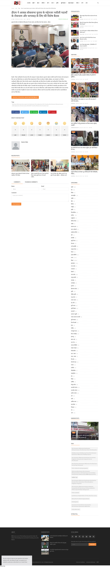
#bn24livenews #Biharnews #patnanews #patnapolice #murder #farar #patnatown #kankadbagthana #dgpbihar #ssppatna (84, 482)
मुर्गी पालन (73, 305)
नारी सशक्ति (73, 246)
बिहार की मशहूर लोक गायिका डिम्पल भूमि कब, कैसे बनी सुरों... (89, 23)
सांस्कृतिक (73, 373)
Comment (13, 192)
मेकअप (72, 243)
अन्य (86, 3)
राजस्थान (73, 268)
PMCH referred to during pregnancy (80, 468)
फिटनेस (72, 359)
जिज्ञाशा (72, 407)
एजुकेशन (73, 218)
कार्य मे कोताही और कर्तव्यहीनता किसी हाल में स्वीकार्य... (59, 536)
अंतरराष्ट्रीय (73, 195)
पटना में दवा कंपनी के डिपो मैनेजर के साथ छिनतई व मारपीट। (88, 38)
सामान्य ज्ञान (73, 226)
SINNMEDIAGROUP (84, 47)
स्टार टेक (73, 342)
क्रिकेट (72, 204)
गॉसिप (72, 328)
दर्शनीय (72, 367)
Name (12, 186)
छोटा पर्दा (73, 339)
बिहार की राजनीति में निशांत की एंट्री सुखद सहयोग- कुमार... (58, 543)
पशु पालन (73, 297)
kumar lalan (24, 142)
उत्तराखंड (73, 283)
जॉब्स (72, 223)
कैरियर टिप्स (74, 220)
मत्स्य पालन (73, 300)
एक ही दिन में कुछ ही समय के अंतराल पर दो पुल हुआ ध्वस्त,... (59, 550)
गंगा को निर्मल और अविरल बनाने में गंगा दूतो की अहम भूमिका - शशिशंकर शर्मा (59, 174)
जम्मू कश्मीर (73, 277)
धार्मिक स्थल (73, 401)
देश (71, 189)
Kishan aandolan (75, 492)
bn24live (81, 19)
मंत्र (71, 410)
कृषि (57, 3)
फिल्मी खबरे (73, 322)
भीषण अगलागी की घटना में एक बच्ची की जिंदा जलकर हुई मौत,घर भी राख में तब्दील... (39, 175)
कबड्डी (72, 206)
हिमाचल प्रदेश (74, 288)
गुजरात (72, 285)
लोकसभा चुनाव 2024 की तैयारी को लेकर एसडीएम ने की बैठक (20, 174)
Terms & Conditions (80, 562)
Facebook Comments (31, 182)
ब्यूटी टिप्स (73, 240)
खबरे (33, 3)
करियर (43, 3)
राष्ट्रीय (72, 198)
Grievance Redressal (90, 562)
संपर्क (98, 562)
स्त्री (48, 3)
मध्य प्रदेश (73, 266)
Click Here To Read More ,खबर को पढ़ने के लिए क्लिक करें (25, 97)
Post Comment (16, 204)
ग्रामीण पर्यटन (74, 393)
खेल (38, 3)
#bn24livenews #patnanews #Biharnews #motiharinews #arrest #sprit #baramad (84, 464)
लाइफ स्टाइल (71, 3)
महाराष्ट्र (72, 280)
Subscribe (92, 544)
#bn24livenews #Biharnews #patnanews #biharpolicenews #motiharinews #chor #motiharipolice (84, 449)
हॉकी (72, 209)
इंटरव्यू (72, 336)
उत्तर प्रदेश (73, 274)
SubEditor (82, 26)
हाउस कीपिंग (73, 254)
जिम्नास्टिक (73, 212)
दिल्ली (72, 271)
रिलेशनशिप (73, 350)
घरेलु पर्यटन (73, 384)
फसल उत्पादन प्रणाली (75, 316)
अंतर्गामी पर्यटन (74, 387)
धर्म (82, 3)
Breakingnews (75, 501)
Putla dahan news (76, 509)
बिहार (19, 8)
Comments (17, 182)
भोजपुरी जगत (74, 331)
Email (42, 186)
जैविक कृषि (73, 294)
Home (28, 3)
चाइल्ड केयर (73, 249)
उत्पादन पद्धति (74, 314)
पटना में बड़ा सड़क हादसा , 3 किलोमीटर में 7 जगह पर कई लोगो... (88, 45)
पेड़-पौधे (72, 302)
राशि (72, 398)
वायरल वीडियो (74, 345)
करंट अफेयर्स (74, 229)
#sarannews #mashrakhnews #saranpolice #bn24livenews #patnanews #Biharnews (81, 505)
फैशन (72, 252)
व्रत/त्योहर (73, 404)
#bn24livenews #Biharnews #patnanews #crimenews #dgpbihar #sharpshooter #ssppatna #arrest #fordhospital (84, 459)
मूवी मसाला (63, 3)
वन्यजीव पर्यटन (74, 390)
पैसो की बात (73, 362)
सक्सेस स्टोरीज (74, 232)
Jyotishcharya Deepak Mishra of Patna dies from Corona (84, 495)
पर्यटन (78, 3)
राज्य (52, 3)
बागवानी (72, 311)
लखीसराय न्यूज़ (74, 477)
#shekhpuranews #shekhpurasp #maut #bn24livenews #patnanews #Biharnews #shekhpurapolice (84, 453)
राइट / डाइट (73, 356)
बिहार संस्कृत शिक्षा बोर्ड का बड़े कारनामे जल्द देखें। (88, 16)
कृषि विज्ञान (73, 308)
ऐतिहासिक (73, 370)
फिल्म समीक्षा (74, 333)
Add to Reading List (63, 19)
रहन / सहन (73, 353)
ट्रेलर (72, 325)
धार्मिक (72, 381)
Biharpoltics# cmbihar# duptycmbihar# (80, 498)
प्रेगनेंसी (72, 237)
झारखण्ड (73, 263)
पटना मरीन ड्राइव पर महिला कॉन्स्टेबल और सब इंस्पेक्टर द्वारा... (88, 31)
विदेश (72, 192)
